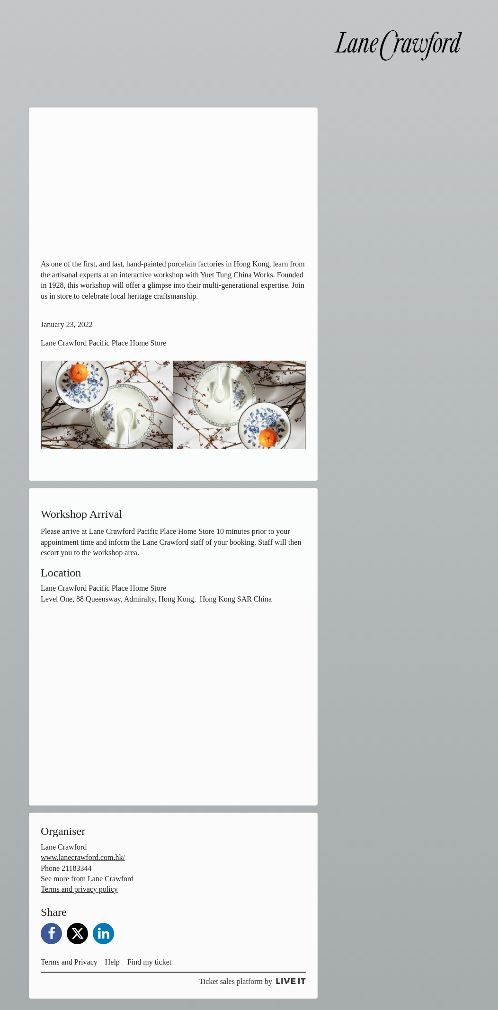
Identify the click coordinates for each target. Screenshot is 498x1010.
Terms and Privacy (69, 962)
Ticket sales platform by (252, 981)
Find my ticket (149, 962)
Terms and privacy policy (79, 889)
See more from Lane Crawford (87, 879)
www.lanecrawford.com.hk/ (83, 857)
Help (112, 962)
